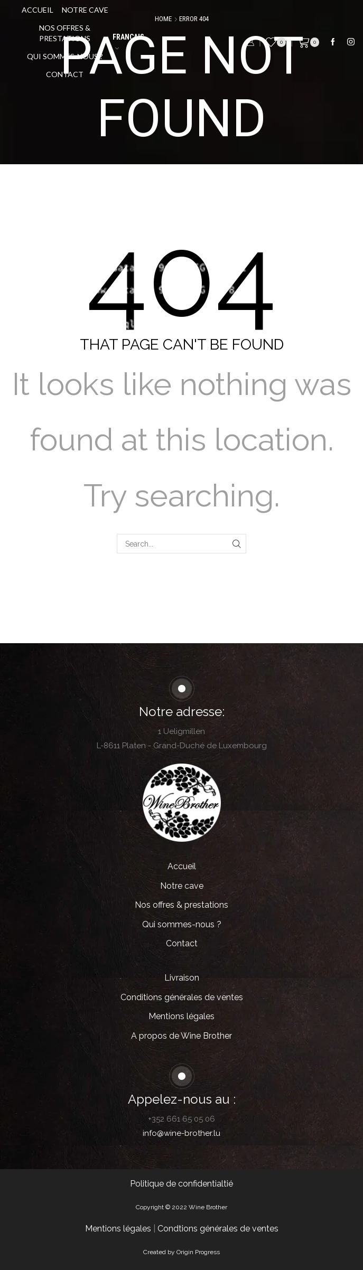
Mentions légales (181, 1016)
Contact (64, 74)
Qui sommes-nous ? (65, 56)
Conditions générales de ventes (181, 997)
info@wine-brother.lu (181, 1133)
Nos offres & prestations (64, 33)
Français (128, 41)
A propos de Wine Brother (181, 1036)
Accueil (37, 9)
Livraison (181, 978)
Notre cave (85, 9)
